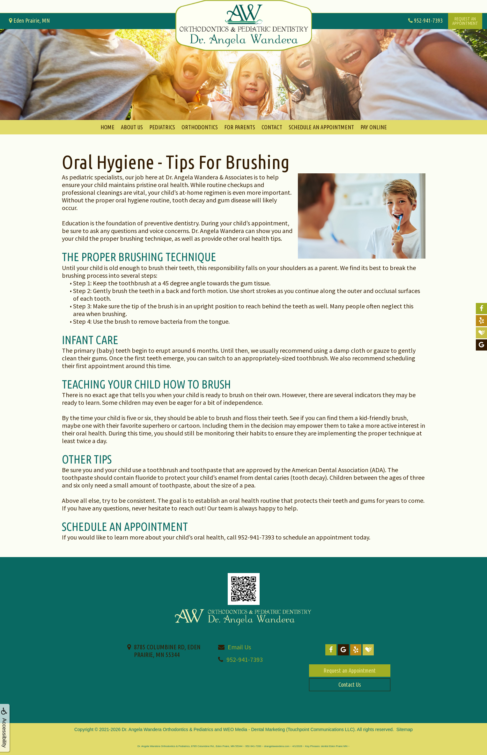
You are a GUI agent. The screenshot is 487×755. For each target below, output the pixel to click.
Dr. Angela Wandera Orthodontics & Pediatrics (167, 729)
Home (107, 127)
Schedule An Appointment (321, 127)
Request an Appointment (349, 670)
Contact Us (349, 684)
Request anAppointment (465, 21)
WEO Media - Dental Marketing (254, 729)
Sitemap (404, 729)
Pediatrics (162, 127)
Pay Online (373, 127)
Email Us (239, 647)
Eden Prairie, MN (29, 20)
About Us (132, 127)
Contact (272, 127)
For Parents (239, 127)
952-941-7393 (244, 659)
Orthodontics (199, 127)
